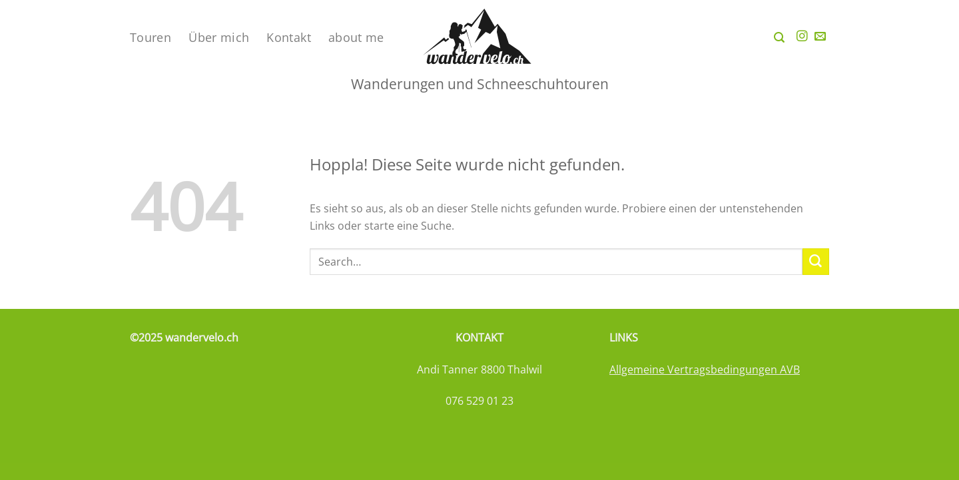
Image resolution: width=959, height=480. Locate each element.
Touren (150, 37)
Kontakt (288, 37)
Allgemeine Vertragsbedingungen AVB (704, 369)
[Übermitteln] (815, 261)
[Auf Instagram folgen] (802, 37)
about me (356, 37)
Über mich (218, 37)
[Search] (779, 38)
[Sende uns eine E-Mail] (820, 37)
